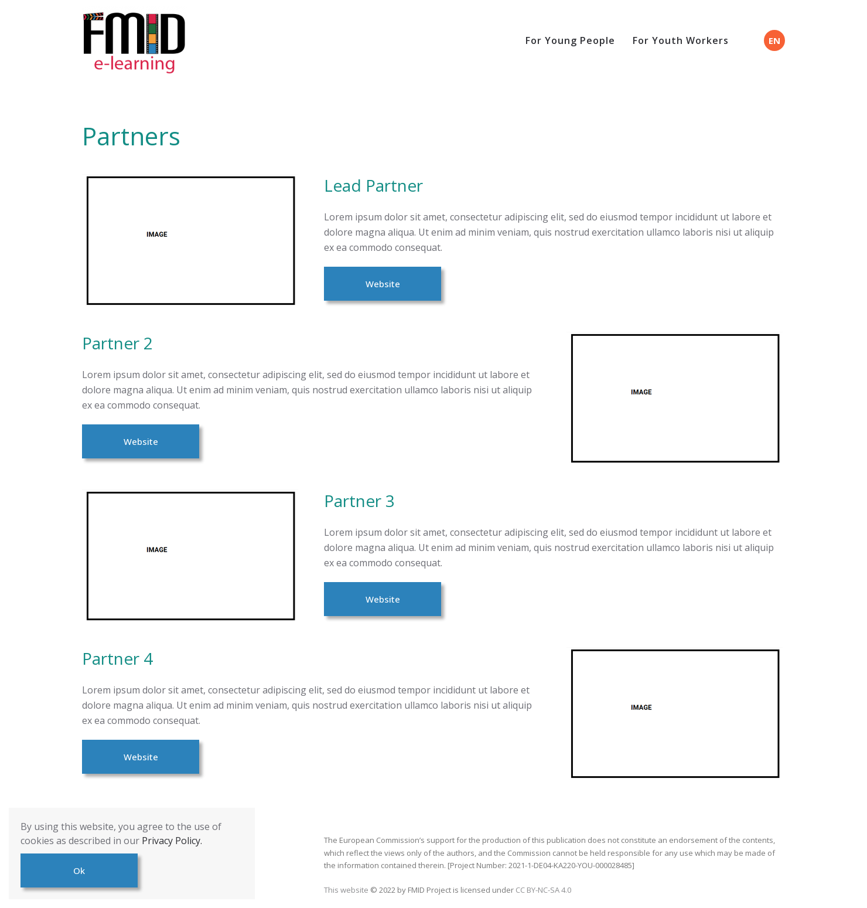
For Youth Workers (681, 40)
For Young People (570, 40)
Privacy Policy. (172, 840)
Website (383, 284)
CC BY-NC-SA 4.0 (543, 890)
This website (347, 890)
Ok (79, 870)
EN (774, 40)
